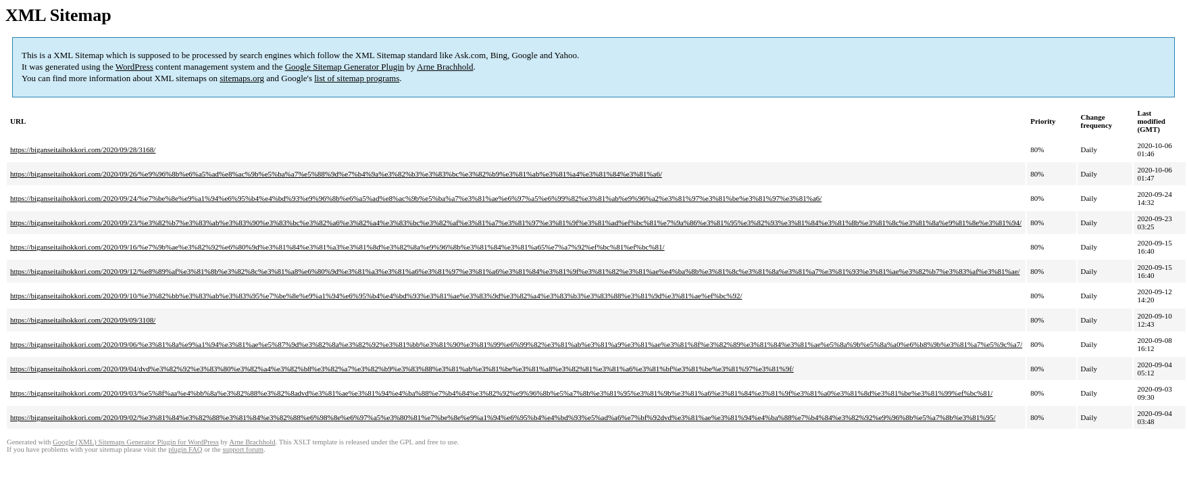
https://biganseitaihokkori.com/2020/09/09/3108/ (82, 320)
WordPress (134, 67)
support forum (242, 449)
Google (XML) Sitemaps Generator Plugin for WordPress (136, 442)
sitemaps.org (242, 78)
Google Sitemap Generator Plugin (345, 67)
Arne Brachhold (445, 67)
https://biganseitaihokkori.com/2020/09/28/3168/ (82, 149)
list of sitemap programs (356, 78)
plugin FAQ (185, 449)
